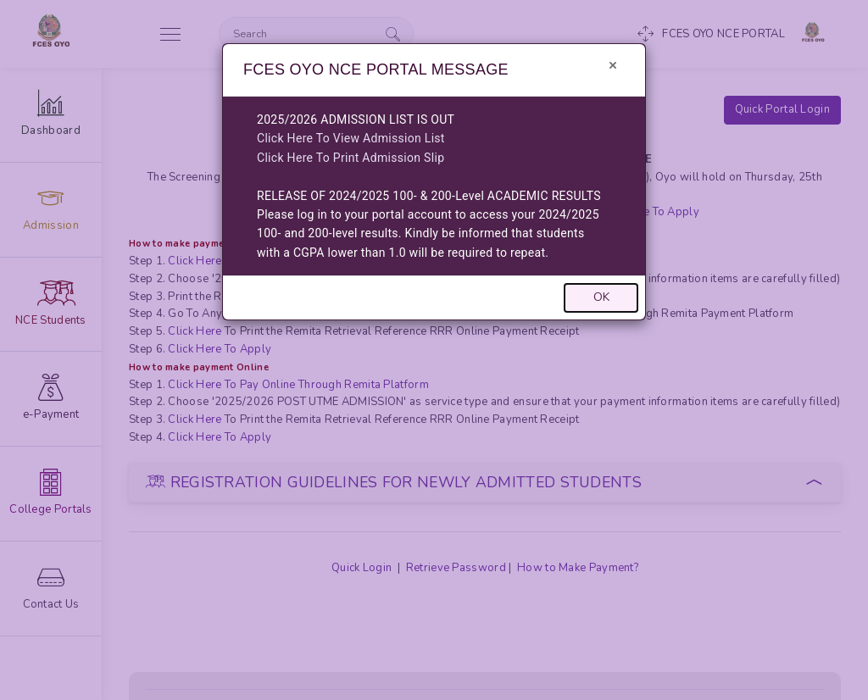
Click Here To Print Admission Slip (350, 157)
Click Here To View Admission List (351, 138)
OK (601, 297)
